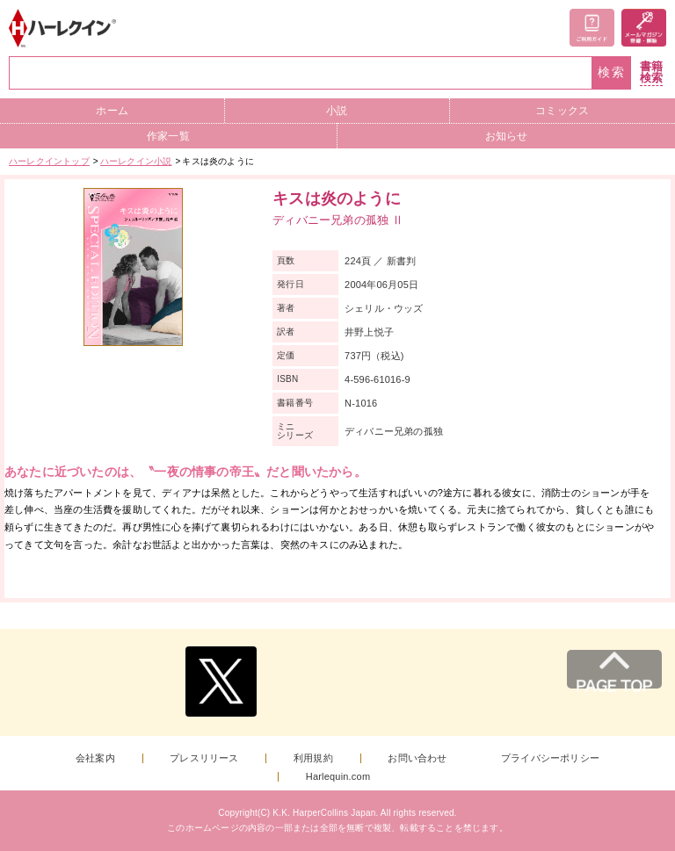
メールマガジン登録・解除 (643, 28)
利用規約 (313, 758)
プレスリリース (204, 758)
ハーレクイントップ (49, 161)
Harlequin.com (338, 777)
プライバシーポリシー (550, 758)
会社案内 (95, 758)
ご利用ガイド (592, 28)
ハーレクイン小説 (136, 161)
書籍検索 (651, 72)
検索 (612, 72)
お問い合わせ (417, 758)
